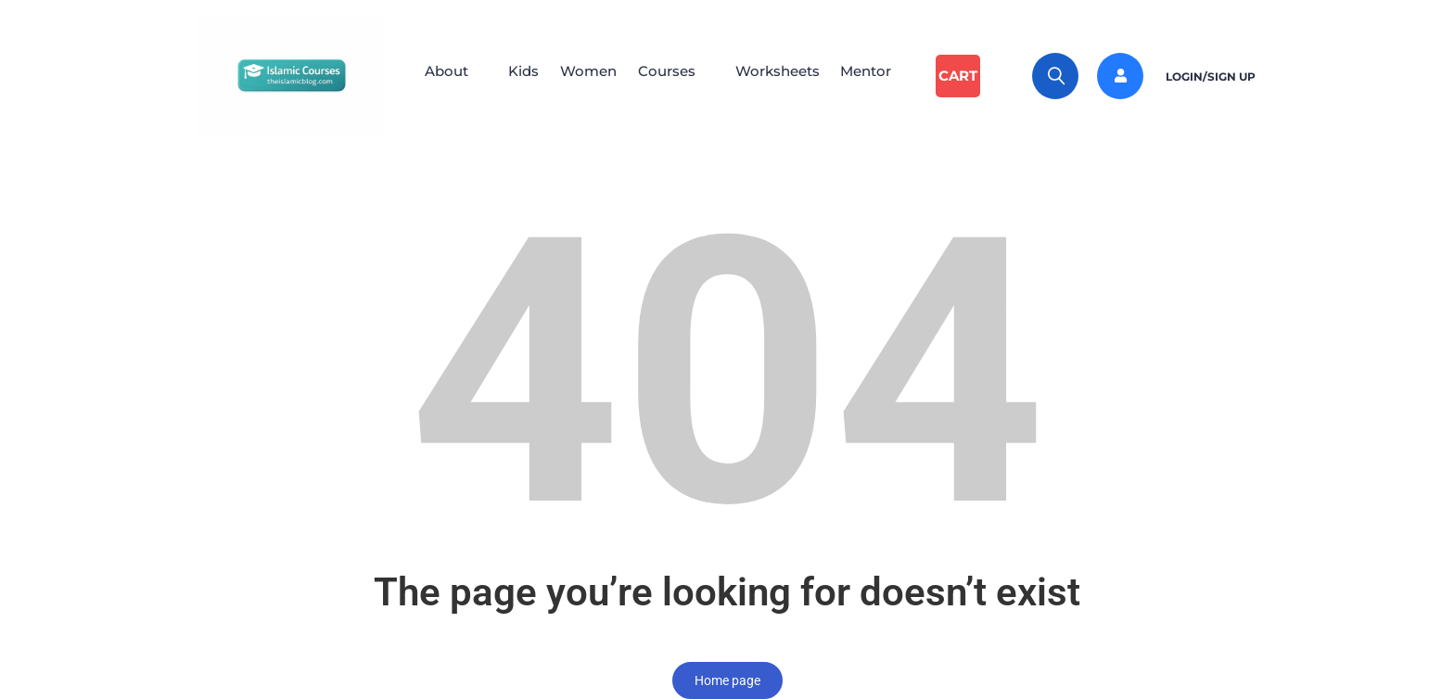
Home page (727, 680)
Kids (519, 75)
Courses (673, 75)
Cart (974, 75)
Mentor (884, 75)
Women (589, 75)
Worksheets (789, 75)
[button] (445, 76)
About (436, 75)
